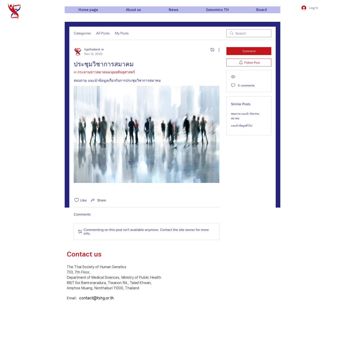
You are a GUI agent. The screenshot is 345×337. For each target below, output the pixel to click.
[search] (248, 33)
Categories (82, 33)
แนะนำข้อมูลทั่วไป (241, 125)
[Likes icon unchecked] (76, 200)
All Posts (103, 33)
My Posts (122, 33)
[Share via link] (98, 200)
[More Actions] (216, 49)
